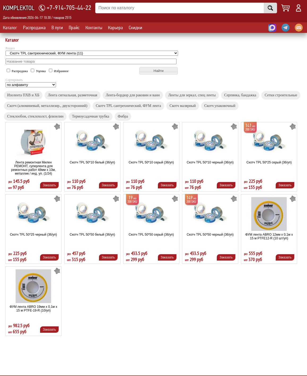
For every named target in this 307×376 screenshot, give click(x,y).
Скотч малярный (183, 106)
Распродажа (34, 28)
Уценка (38, 71)
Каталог (10, 28)
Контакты (93, 28)
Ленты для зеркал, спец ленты (192, 95)
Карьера (115, 28)
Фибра (123, 116)
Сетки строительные (281, 95)
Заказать (49, 185)
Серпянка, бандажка (240, 95)
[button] (158, 71)
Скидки (135, 28)
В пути (57, 28)
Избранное (58, 71)
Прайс (74, 28)
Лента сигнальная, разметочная (72, 95)
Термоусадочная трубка (90, 116)
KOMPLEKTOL (18, 8)
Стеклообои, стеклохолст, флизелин (35, 116)
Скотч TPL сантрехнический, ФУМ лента (128, 106)
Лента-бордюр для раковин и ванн (133, 95)
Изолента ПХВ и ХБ (23, 95)
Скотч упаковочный (219, 106)
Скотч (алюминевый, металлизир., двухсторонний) (47, 106)
